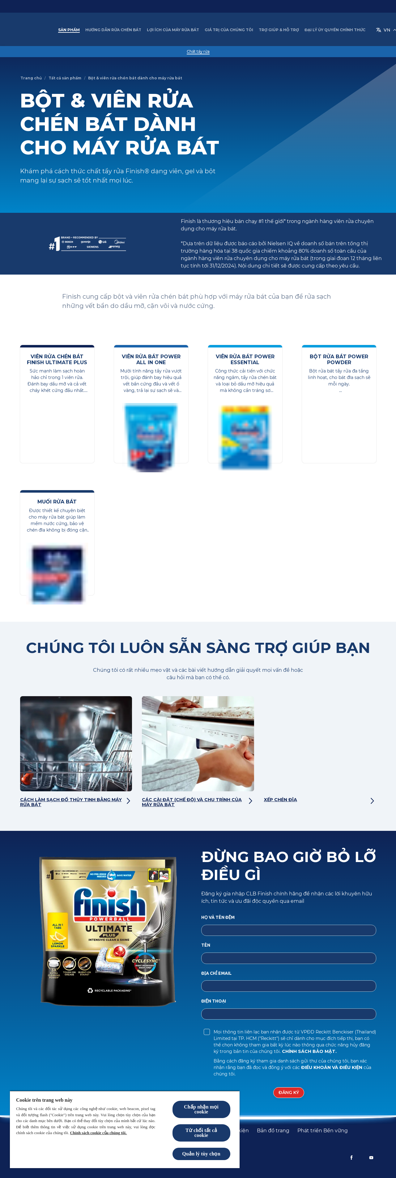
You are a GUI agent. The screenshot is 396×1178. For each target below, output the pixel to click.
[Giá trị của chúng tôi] (234, 30)
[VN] (343, 30)
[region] (125, 1129)
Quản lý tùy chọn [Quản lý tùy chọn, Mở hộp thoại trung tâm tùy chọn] (201, 1153)
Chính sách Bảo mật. (309, 1053)
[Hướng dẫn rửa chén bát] (119, 30)
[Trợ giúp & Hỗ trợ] (284, 30)
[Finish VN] (36, 30)
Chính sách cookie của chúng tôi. (98, 1132)
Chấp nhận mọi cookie (201, 1109)
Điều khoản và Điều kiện (332, 1069)
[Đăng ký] (288, 1094)
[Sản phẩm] (74, 30)
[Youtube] (371, 1158)
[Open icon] (370, 30)
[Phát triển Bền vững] (322, 1131)
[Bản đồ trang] (273, 1131)
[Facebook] (351, 1158)
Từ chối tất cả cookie (201, 1133)
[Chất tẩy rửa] (198, 51)
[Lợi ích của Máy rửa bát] (178, 30)
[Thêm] (316, 30)
